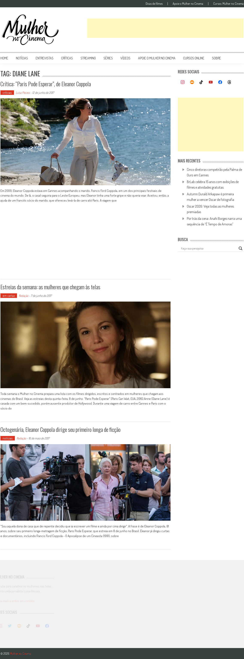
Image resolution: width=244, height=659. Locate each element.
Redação (23, 295)
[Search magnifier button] (241, 248)
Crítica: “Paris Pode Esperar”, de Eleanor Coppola (45, 84)
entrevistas (44, 58)
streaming (88, 58)
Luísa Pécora (23, 92)
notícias (22, 58)
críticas (67, 58)
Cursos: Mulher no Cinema (228, 3)
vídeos (125, 58)
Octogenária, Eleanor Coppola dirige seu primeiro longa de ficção (60, 429)
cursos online (193, 58)
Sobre (216, 58)
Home (4, 58)
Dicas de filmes (154, 3)
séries (108, 58)
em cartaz (9, 296)
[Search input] (208, 248)
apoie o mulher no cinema (156, 58)
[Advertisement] (165, 28)
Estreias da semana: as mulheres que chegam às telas (50, 287)
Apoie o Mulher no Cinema (188, 3)
